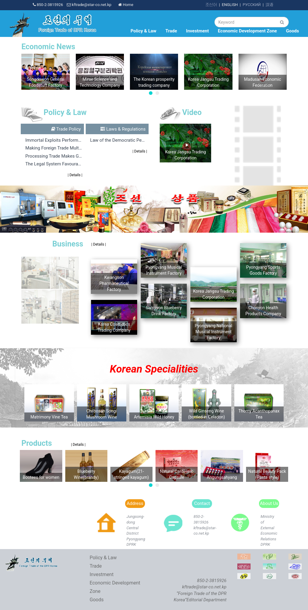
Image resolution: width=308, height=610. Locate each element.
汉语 (269, 4)
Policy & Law (143, 31)
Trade (171, 31)
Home (125, 4)
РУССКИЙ (252, 4)
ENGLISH (230, 4)
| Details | (75, 175)
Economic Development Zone (247, 31)
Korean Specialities (154, 369)
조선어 (211, 4)
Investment (197, 31)
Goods (292, 31)
